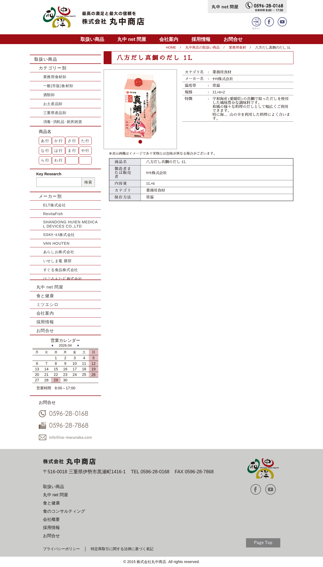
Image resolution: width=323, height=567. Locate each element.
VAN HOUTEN (56, 243)
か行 (58, 141)
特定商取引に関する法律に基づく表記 (122, 549)
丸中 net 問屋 (131, 39)
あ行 (45, 141)
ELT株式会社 (54, 205)
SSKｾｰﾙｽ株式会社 (59, 235)
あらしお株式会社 (58, 252)
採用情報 (200, 39)
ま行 (72, 150)
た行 (85, 141)
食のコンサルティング (64, 511)
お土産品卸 (53, 104)
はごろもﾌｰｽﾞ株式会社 (62, 279)
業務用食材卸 (54, 77)
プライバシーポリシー (61, 549)
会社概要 (51, 519)
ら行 (45, 160)
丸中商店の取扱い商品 (202, 47)
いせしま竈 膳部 (57, 261)
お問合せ (233, 39)
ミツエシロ (47, 304)
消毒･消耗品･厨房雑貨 (62, 122)
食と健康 (45, 296)
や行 (85, 150)
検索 (88, 182)
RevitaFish (53, 214)
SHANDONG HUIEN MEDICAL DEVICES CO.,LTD (70, 224)
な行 (45, 150)
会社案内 (168, 39)
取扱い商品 (92, 39)
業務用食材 (237, 47)
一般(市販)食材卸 (58, 86)
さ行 (72, 141)
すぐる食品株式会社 (60, 270)
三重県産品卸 (54, 113)
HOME (171, 47)
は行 (58, 150)
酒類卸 (49, 95)
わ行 (58, 160)
